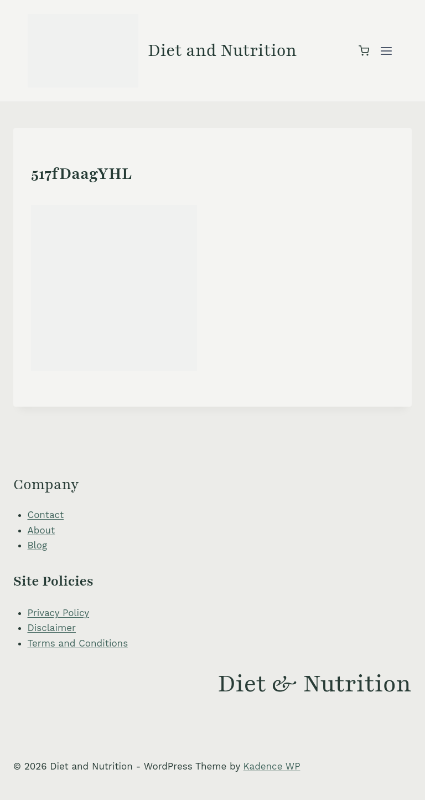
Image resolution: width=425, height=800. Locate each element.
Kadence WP (271, 766)
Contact (46, 514)
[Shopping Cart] (364, 50)
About (41, 530)
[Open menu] (386, 50)
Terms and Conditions (78, 643)
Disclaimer (52, 627)
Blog (38, 545)
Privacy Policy (59, 612)
